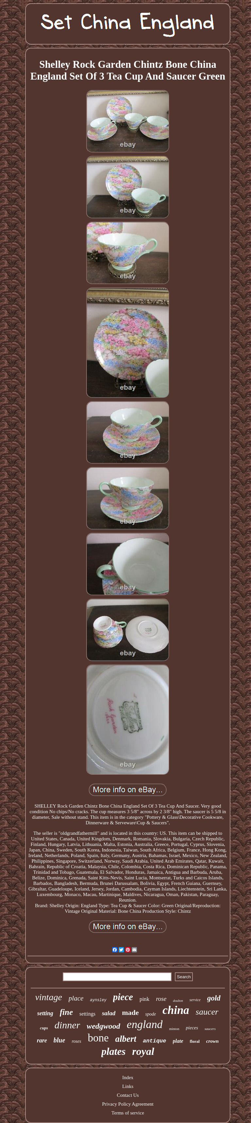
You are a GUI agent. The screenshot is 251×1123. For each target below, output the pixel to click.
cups (44, 1027)
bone (98, 1038)
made (130, 1012)
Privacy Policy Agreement (127, 1104)
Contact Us (128, 1095)
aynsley (98, 1000)
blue (59, 1040)
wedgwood (103, 1026)
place (76, 998)
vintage (48, 997)
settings (87, 1014)
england (145, 1024)
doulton (178, 1000)
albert (126, 1039)
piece (123, 997)
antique (154, 1041)
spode (150, 1014)
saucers (210, 1029)
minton (174, 1029)
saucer (207, 1012)
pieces (192, 1027)
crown (212, 1041)
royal (143, 1051)
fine (66, 1012)
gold (214, 998)
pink (144, 999)
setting (45, 1013)
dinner (67, 1025)
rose (161, 998)
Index (127, 1077)
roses (76, 1041)
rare (42, 1040)
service (195, 1000)
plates (113, 1051)
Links (127, 1086)
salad (108, 1013)
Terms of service (127, 1112)
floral (195, 1041)
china (175, 1010)
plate (178, 1041)
